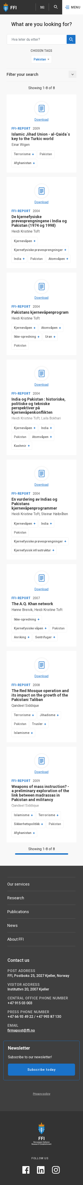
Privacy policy (41, 1093)
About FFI (15, 939)
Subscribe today (41, 1070)
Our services (18, 884)
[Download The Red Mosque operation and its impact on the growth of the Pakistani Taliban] (41, 668)
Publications (18, 911)
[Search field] (41, 39)
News (12, 925)
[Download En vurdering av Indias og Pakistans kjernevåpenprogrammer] (41, 476)
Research (15, 898)
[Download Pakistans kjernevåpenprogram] (41, 289)
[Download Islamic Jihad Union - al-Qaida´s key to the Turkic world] (41, 111)
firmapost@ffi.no (21, 1030)
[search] (71, 39)
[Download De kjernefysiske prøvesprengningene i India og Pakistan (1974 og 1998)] (41, 194)
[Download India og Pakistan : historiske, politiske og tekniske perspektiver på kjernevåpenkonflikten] (41, 376)
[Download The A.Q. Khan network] (41, 581)
